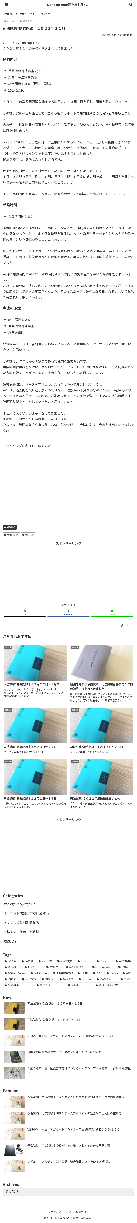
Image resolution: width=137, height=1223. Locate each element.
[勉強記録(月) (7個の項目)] (124, 961)
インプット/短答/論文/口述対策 (26, 913)
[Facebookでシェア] (68, 613)
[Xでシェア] (25, 613)
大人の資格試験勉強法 (20, 903)
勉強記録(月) (11, 534)
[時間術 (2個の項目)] (127, 973)
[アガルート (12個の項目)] (85, 961)
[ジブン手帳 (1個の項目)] (18, 985)
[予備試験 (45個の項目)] (28, 961)
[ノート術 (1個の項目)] (86, 979)
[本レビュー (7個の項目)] (33, 967)
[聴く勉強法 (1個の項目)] (67, 979)
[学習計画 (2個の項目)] (11, 979)
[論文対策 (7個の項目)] (12, 967)
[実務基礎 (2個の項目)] (83, 973)
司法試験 (28, 534)
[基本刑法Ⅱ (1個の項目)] (50, 985)
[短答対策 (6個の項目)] (54, 967)
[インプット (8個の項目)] (104, 961)
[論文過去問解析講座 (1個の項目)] (114, 985)
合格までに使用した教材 (21, 931)
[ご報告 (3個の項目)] (125, 967)
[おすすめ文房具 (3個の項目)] (103, 967)
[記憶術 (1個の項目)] (126, 979)
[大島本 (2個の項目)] (98, 973)
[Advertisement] (68, 571)
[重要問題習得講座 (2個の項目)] (63, 973)
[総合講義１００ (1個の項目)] (106, 979)
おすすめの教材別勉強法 (21, 922)
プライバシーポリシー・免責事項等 (68, 1211)
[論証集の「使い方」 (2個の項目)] (16, 973)
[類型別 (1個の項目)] (80, 985)
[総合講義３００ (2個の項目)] (40, 973)
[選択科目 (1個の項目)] (48, 979)
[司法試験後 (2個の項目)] (30, 979)
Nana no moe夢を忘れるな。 (68, 4)
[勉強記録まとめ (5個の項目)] (77, 967)
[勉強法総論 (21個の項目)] (46, 961)
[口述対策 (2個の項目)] (112, 973)
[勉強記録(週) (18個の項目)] (65, 961)
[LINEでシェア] (112, 613)
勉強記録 (10, 527)
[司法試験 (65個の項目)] (11, 961)
